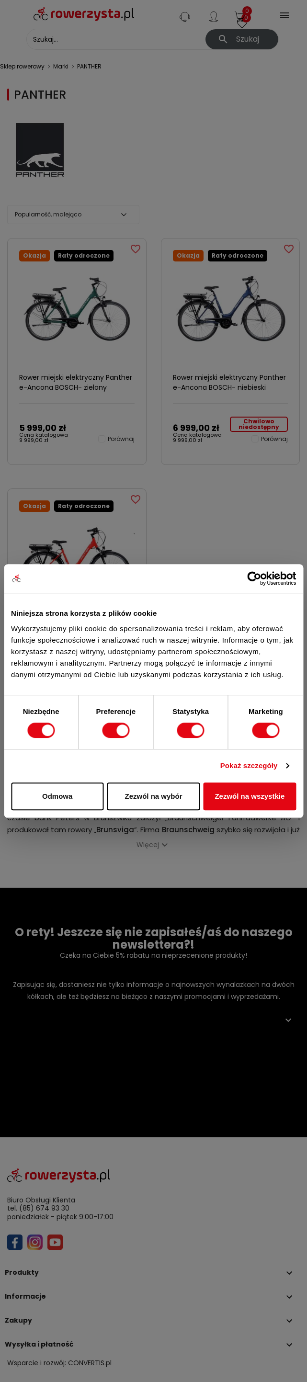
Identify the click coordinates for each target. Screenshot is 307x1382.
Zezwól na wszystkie (249, 796)
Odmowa (57, 796)
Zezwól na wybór (153, 796)
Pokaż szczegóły (249, 765)
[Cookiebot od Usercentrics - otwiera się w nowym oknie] (254, 578)
